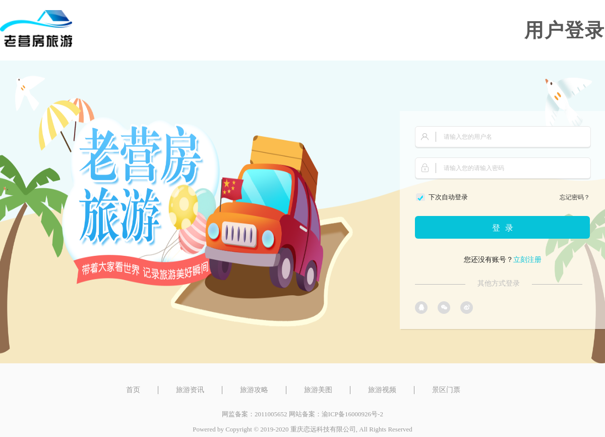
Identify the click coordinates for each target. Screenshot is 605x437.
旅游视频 (382, 390)
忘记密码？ (575, 197)
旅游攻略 (254, 390)
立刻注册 (527, 259)
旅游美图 (318, 390)
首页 (133, 390)
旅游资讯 (190, 390)
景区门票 (446, 390)
